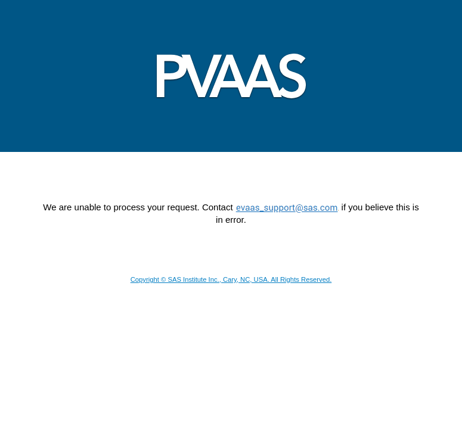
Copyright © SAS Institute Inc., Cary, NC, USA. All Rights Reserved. (231, 279)
